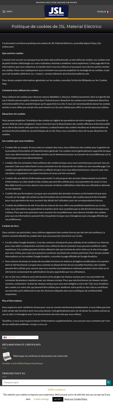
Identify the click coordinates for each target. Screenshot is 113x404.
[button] (7, 11)
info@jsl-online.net (38, 324)
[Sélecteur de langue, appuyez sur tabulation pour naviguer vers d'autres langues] (20, 337)
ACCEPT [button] (58, 399)
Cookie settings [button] (41, 399)
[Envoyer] (108, 382)
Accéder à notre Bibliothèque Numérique (22, 363)
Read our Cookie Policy (75, 399)
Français (104, 11)
